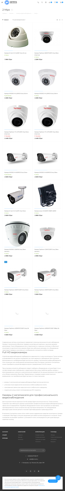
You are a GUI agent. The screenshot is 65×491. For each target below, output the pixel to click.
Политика (38, 441)
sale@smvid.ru (33, 459)
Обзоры (53, 435)
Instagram (30, 471)
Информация (40, 431)
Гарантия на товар (40, 439)
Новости (20, 435)
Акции (4, 435)
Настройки (54, 439)
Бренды (5, 438)
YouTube (34, 471)
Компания (21, 431)
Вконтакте (26, 471)
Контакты (20, 439)
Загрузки (53, 441)
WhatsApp (38, 471)
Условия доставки (40, 437)
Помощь (54, 431)
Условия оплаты (39, 435)
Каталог (5, 431)
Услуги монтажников (56, 437)
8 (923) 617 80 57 (33, 456)
